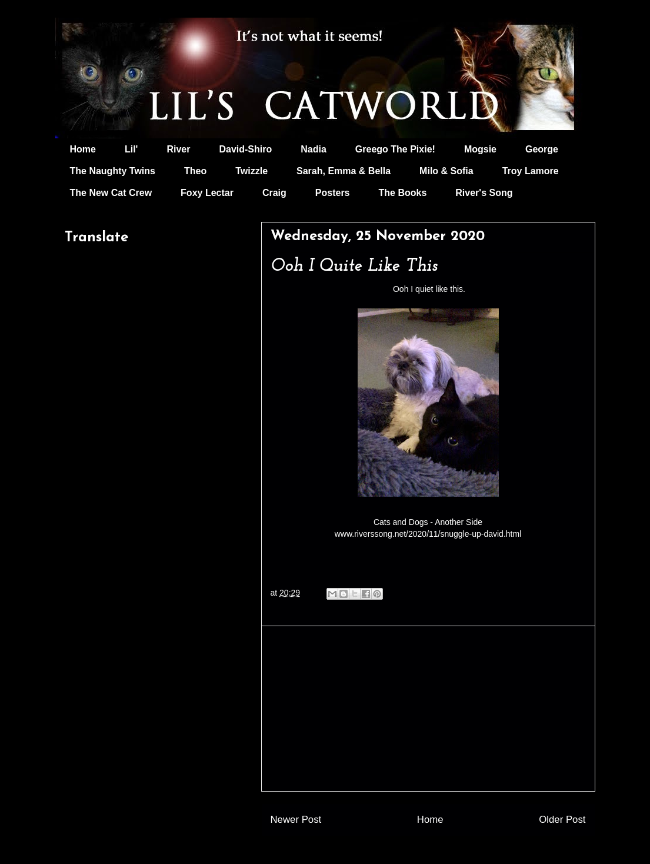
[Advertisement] (428, 708)
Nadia (313, 149)
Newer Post (296, 819)
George (541, 149)
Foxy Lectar (207, 193)
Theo (195, 171)
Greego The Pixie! (395, 149)
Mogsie (480, 149)
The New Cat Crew (111, 193)
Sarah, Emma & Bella (343, 171)
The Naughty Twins (112, 171)
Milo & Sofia (446, 171)
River (178, 149)
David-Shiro (245, 149)
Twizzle (251, 171)
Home (83, 149)
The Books (403, 193)
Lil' (131, 149)
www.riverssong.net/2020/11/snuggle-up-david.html (428, 534)
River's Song (483, 193)
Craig (274, 193)
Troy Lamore (530, 171)
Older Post (562, 819)
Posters (332, 193)
